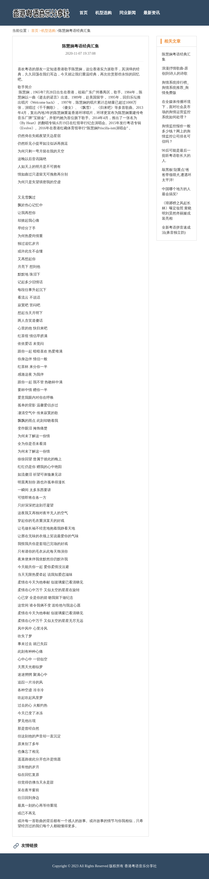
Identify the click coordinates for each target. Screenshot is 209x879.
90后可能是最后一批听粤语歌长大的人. (176, 156)
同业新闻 (127, 13)
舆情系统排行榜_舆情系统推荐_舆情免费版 (175, 88)
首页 (83, 13)
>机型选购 (47, 31)
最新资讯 (151, 13)
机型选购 (103, 13)
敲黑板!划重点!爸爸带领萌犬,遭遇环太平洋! (177, 175)
